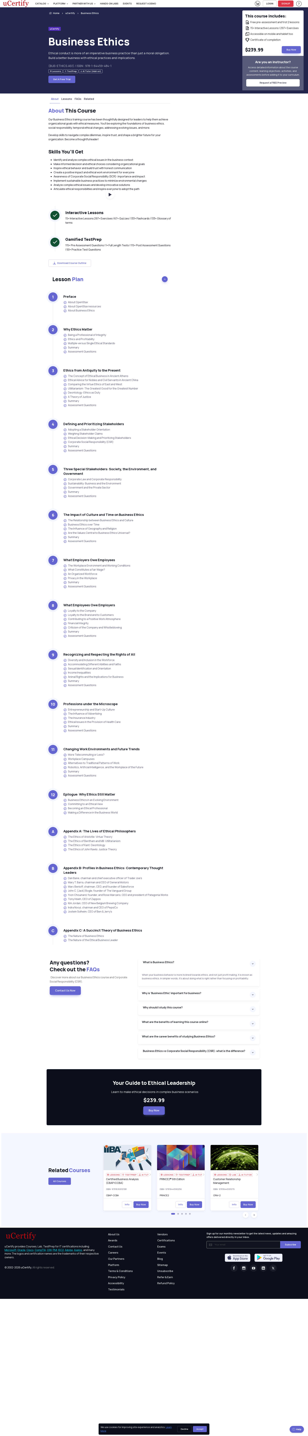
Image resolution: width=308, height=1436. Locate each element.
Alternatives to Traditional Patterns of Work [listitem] (91, 763)
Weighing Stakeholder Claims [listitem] (83, 434)
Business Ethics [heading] (89, 41)
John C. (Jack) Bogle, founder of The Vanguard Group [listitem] (97, 891)
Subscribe (290, 1244)
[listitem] (87, 13)
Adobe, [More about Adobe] (69, 1250)
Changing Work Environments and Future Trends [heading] (101, 749)
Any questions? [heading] (91, 966)
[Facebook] (234, 1268)
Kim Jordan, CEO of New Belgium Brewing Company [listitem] (95, 903)
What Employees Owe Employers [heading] (89, 605)
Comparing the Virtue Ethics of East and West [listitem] (92, 384)
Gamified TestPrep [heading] (83, 239)
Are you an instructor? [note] (273, 62)
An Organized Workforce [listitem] (80, 574)
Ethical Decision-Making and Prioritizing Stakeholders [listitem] (97, 438)
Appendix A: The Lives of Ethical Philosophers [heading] (99, 831)
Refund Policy (166, 1283)
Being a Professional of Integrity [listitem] (84, 335)
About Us (113, 1234)
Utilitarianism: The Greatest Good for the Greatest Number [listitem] (100, 388)
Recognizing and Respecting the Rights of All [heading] (99, 654)
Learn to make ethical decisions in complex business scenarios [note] (154, 1092)
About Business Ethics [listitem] (79, 310)
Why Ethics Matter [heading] (77, 329)
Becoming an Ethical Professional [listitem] (85, 808)
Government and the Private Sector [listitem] (86, 487)
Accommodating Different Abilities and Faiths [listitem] (92, 664)
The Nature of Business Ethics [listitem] (83, 936)
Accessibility (116, 1283)
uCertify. (26, 1267)
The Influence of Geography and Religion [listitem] (90, 529)
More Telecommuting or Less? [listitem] (83, 755)
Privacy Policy (116, 1277)
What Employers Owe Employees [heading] (89, 560)
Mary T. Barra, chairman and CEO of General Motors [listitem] (96, 882)
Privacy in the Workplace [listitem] (80, 578)
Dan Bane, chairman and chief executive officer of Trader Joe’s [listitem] (102, 878)
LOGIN (269, 3)
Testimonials (116, 1289)
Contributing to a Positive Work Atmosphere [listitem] (92, 619)
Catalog (40, 3)
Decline (184, 1429)
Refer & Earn (165, 1277)
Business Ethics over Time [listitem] (81, 524)
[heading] (154, 1083)
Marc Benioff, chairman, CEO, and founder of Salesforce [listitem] (98, 887)
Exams (161, 1246)
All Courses (59, 1181)
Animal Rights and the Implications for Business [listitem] (93, 677)
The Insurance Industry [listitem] (79, 718)
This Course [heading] (72, 110)
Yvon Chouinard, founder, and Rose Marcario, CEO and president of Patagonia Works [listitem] (115, 895)
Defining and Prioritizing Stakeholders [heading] (93, 424)
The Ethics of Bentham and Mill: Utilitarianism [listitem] (91, 841)
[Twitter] (273, 1268)
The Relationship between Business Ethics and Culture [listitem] (98, 520)
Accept (199, 1429)
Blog (160, 1259)
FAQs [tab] (78, 99)
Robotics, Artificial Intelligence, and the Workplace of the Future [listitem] (103, 767)
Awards (112, 1240)
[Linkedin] (263, 1268)
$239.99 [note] (154, 1100)
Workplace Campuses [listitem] (79, 759)
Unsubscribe (165, 1271)
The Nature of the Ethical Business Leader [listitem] (90, 940)
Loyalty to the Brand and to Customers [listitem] (88, 615)
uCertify (70, 13)
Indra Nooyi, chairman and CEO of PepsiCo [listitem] (90, 907)
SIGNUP (285, 3)
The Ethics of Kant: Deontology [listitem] (84, 845)
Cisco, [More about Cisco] (30, 1250)
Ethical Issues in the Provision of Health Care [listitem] (92, 722)
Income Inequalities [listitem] (77, 673)
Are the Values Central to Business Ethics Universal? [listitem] (96, 533)
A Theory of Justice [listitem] (77, 397)
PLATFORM (59, 3)
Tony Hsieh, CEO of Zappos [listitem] (82, 899)
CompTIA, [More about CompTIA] (40, 1250)
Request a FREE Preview (273, 82)
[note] (55, 71)
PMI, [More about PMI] (55, 1250)
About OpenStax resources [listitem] (82, 306)
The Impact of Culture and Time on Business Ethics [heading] (103, 514)
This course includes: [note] (265, 16)
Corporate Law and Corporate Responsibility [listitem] (92, 479)
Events (127, 3)
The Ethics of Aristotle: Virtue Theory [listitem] (87, 837)
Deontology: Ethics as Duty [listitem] (81, 393)
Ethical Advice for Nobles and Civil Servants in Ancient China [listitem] (100, 380)
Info (127, 1204)
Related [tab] (89, 99)
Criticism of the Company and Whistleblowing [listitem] (92, 627)
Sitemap (162, 1265)
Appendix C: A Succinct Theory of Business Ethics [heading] (102, 930)
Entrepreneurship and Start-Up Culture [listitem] (89, 709)
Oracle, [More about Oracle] (21, 1250)
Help (296, 1429)
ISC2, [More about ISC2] (61, 1250)
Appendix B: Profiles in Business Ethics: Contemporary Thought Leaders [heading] (113, 870)
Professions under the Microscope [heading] (90, 704)
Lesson (67, 279)
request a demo (146, 3)
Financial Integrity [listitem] (75, 623)
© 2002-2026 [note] (30, 1267)
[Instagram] (243, 1268)
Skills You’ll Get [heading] (65, 152)
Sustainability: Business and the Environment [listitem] (92, 483)
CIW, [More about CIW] (49, 1250)
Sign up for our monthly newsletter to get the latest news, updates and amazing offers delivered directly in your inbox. (251, 1235)
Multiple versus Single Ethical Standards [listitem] (89, 343)
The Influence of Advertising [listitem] (82, 714)
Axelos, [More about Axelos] (78, 1250)
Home (53, 13)
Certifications (166, 1240)
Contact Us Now (65, 990)
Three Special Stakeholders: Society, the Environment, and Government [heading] (109, 471)
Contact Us (115, 1246)
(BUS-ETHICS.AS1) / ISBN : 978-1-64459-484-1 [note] (79, 66)
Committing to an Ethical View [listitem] (83, 804)
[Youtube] (253, 1268)
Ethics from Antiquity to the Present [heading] (91, 370)
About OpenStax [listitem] (75, 302)
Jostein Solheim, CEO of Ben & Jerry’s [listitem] (87, 911)
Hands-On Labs (109, 3)
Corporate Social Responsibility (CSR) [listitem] (88, 442)
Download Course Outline (69, 263)
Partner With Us (83, 3)
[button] (173, 1214)
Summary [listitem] (71, 347)
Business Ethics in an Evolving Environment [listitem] (90, 800)
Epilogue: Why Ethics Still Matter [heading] (89, 794)
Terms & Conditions (120, 1271)
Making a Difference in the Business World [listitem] (90, 812)
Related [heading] (64, 1170)
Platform (113, 1265)
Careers (113, 1252)
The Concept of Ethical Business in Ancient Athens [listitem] (95, 376)
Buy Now (154, 1110)
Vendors (162, 1234)
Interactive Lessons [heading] (84, 212)
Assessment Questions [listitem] (79, 351)
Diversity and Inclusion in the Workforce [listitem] (89, 660)
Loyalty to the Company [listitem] (79, 611)
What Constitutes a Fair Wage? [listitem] (84, 570)
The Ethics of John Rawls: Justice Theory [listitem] (90, 849)
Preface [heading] (69, 296)
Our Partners (116, 1259)
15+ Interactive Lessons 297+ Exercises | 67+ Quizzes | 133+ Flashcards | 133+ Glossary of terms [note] (118, 220)
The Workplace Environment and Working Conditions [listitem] (96, 565)
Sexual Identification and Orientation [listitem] (87, 668)
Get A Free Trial (62, 79)
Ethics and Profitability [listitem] (78, 339)
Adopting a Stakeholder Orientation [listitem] (86, 429)
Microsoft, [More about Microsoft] (11, 1250)
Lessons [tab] (66, 99)
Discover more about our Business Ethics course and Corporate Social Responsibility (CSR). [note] (88, 979)
